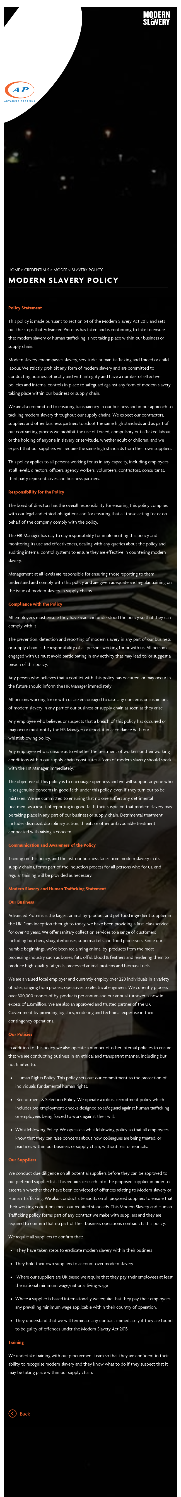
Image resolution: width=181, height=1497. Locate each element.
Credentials (36, 269)
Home (14, 269)
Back (19, 1413)
